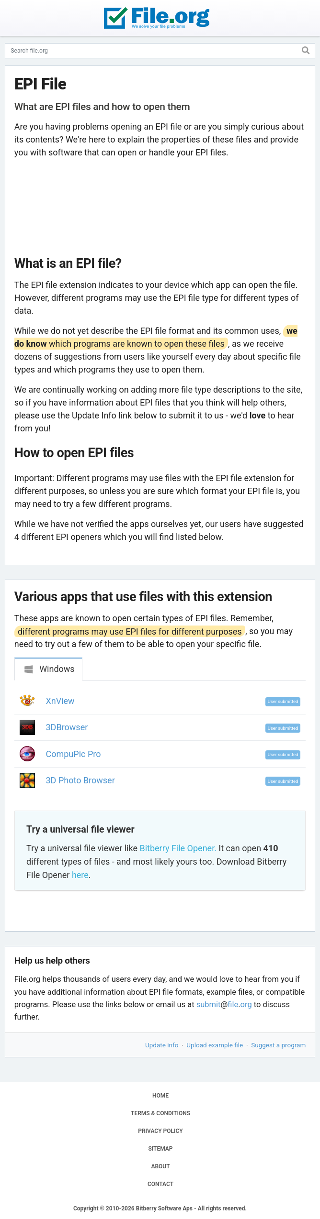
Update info (161, 1045)
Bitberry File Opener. (177, 848)
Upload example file (214, 1045)
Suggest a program (278, 1045)
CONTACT (160, 1184)
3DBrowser (67, 727)
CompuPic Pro (73, 754)
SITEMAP (160, 1148)
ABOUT (160, 1166)
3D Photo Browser (80, 780)
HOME (160, 1095)
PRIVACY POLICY (160, 1131)
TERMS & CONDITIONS (160, 1113)
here (80, 875)
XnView (60, 701)
